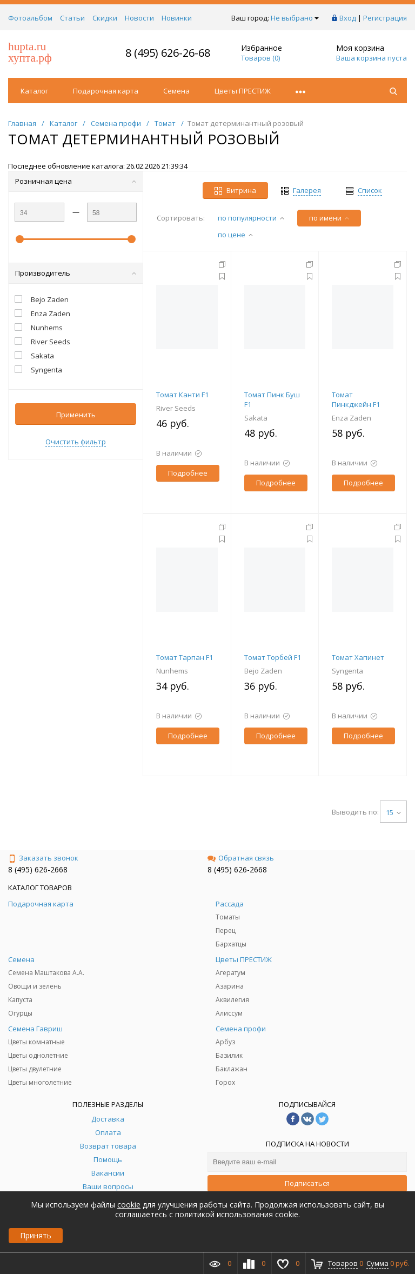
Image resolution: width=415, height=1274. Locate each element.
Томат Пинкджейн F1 (356, 399)
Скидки (104, 18)
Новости (139, 18)
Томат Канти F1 (182, 394)
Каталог (34, 91)
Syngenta (347, 671)
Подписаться (307, 1183)
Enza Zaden (351, 418)
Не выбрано (295, 18)
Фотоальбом (30, 18)
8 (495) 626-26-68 (167, 52)
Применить (76, 414)
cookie (128, 1204)
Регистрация (385, 18)
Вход (347, 18)
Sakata (255, 418)
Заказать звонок (43, 858)
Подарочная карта (105, 91)
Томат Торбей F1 (272, 657)
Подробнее (188, 473)
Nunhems (172, 671)
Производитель (75, 273)
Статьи (72, 18)
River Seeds (176, 408)
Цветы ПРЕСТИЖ (243, 91)
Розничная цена (75, 181)
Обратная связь (241, 858)
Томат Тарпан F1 (184, 657)
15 (393, 812)
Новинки (177, 18)
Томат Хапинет (358, 657)
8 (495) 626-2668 (38, 869)
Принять (35, 1235)
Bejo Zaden (263, 671)
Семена (176, 91)
